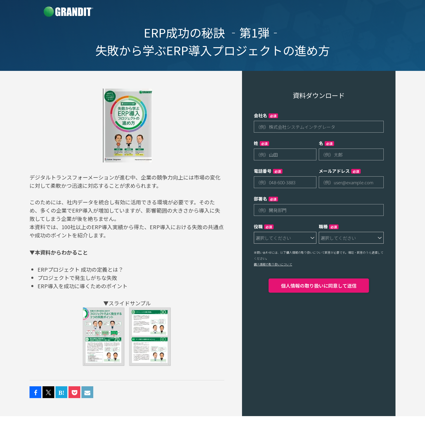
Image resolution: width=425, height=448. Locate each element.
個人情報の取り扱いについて (273, 264)
